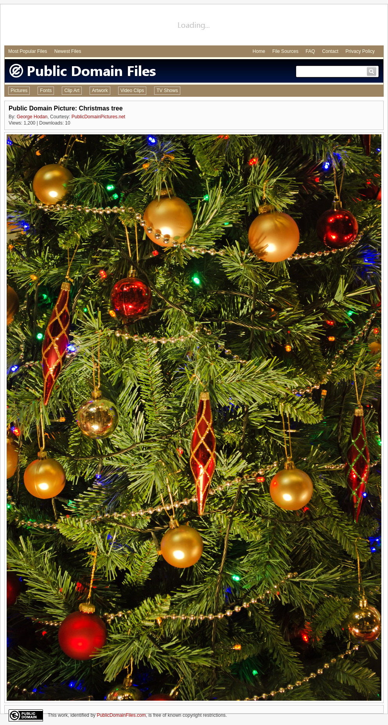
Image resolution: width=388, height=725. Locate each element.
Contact (330, 51)
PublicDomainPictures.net (98, 116)
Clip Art (71, 90)
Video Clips (132, 90)
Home (259, 51)
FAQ (310, 51)
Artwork (100, 90)
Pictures (19, 90)
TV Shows (167, 90)
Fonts (46, 90)
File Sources (285, 51)
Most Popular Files (27, 51)
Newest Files (67, 51)
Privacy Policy (360, 51)
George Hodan (32, 116)
